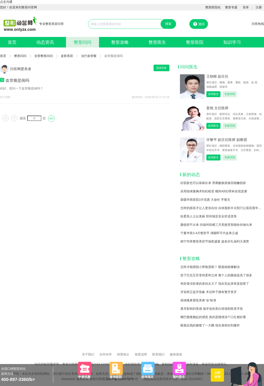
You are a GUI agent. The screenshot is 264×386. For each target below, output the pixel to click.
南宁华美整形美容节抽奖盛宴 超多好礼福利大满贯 (214, 241)
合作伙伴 (105, 354)
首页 (12, 42)
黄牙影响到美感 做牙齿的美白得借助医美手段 (211, 308)
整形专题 (231, 7)
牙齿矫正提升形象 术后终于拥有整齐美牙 (208, 292)
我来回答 (161, 67)
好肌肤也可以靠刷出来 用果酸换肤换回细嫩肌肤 (213, 183)
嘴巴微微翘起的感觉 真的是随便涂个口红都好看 (213, 317)
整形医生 (157, 42)
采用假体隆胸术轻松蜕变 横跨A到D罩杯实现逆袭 (213, 191)
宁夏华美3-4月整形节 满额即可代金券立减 (209, 233)
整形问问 (82, 42)
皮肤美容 (67, 56)
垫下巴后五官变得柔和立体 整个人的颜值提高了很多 (216, 275)
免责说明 (141, 354)
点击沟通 (6, 2)
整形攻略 (120, 42)
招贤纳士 (123, 354)
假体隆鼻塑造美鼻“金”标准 (198, 300)
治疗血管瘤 (88, 56)
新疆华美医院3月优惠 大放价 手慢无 (205, 199)
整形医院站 (213, 7)
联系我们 (158, 354)
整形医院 (195, 42)
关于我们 (88, 354)
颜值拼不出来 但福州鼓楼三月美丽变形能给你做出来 (216, 224)
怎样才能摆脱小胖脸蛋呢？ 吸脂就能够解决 (210, 267)
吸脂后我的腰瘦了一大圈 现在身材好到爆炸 (210, 325)
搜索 (168, 23)
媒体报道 (176, 354)
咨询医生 (213, 94)
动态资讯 (45, 42)
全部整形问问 (43, 56)
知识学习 (232, 42)
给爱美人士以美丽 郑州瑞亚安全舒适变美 (208, 216)
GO (51, 118)
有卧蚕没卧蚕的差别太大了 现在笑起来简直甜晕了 (214, 283)
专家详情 (229, 94)
